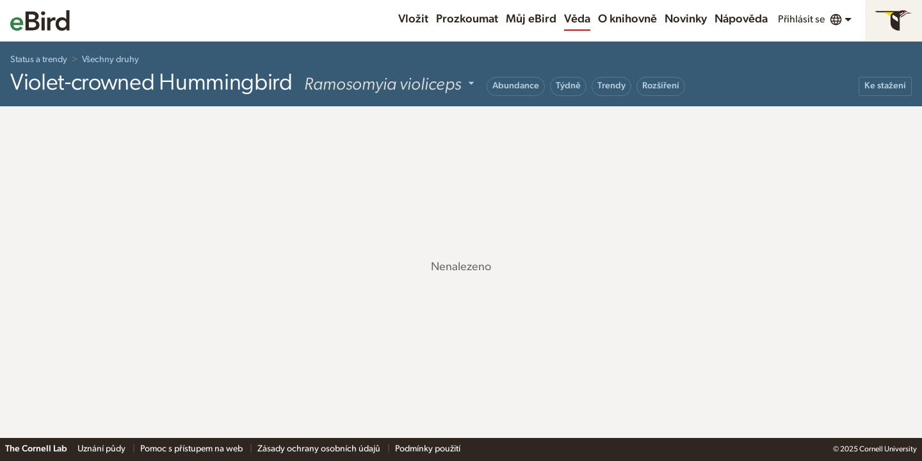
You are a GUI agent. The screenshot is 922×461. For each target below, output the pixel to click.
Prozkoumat (467, 19)
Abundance (515, 85)
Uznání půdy (102, 448)
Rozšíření (660, 85)
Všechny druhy (110, 59)
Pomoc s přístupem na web (192, 448)
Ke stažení (885, 85)
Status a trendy (38, 59)
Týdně (568, 85)
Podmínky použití (427, 448)
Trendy (611, 85)
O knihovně (627, 19)
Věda (577, 19)
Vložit (413, 19)
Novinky (686, 19)
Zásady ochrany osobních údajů (319, 448)
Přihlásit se (801, 19)
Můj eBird (531, 19)
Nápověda (741, 19)
